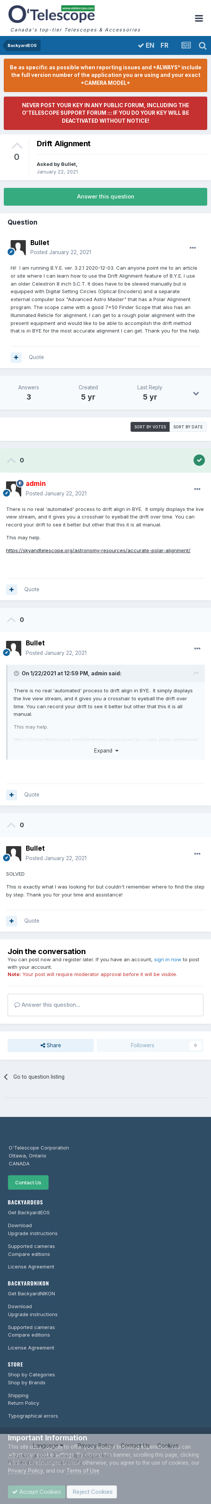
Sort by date (188, 427)
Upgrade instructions (33, 1233)
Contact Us (28, 1182)
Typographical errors (33, 1416)
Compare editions (29, 1254)
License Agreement (31, 1266)
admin (99, 673)
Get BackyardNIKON (31, 1293)
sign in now (167, 959)
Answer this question (105, 196)
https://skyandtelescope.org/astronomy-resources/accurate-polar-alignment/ (98, 550)
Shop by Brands (27, 1382)
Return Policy (23, 1403)
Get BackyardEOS (29, 1212)
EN (146, 45)
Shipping (18, 1395)
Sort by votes (150, 427)
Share (51, 1045)
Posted (60, 252)
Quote (36, 357)
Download (20, 1225)
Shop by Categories (31, 1374)
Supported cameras (31, 1246)
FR (164, 45)
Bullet (68, 164)
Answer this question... (47, 1004)
